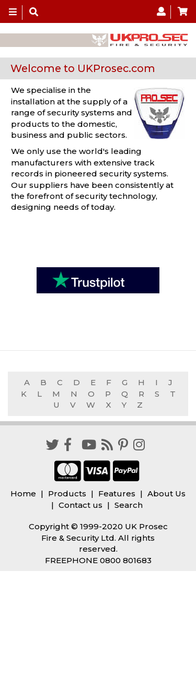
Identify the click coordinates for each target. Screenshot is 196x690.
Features (116, 493)
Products (67, 493)
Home (23, 493)
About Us (166, 493)
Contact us (80, 505)
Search (128, 505)
